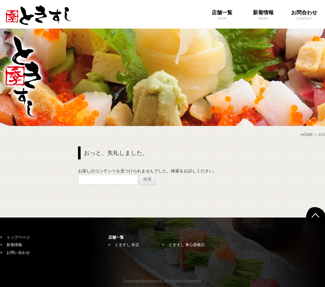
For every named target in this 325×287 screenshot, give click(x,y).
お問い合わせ (18, 252)
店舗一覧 (222, 16)
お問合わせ (304, 16)
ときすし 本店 (127, 245)
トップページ (18, 237)
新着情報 (263, 16)
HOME (306, 134)
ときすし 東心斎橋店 (187, 245)
